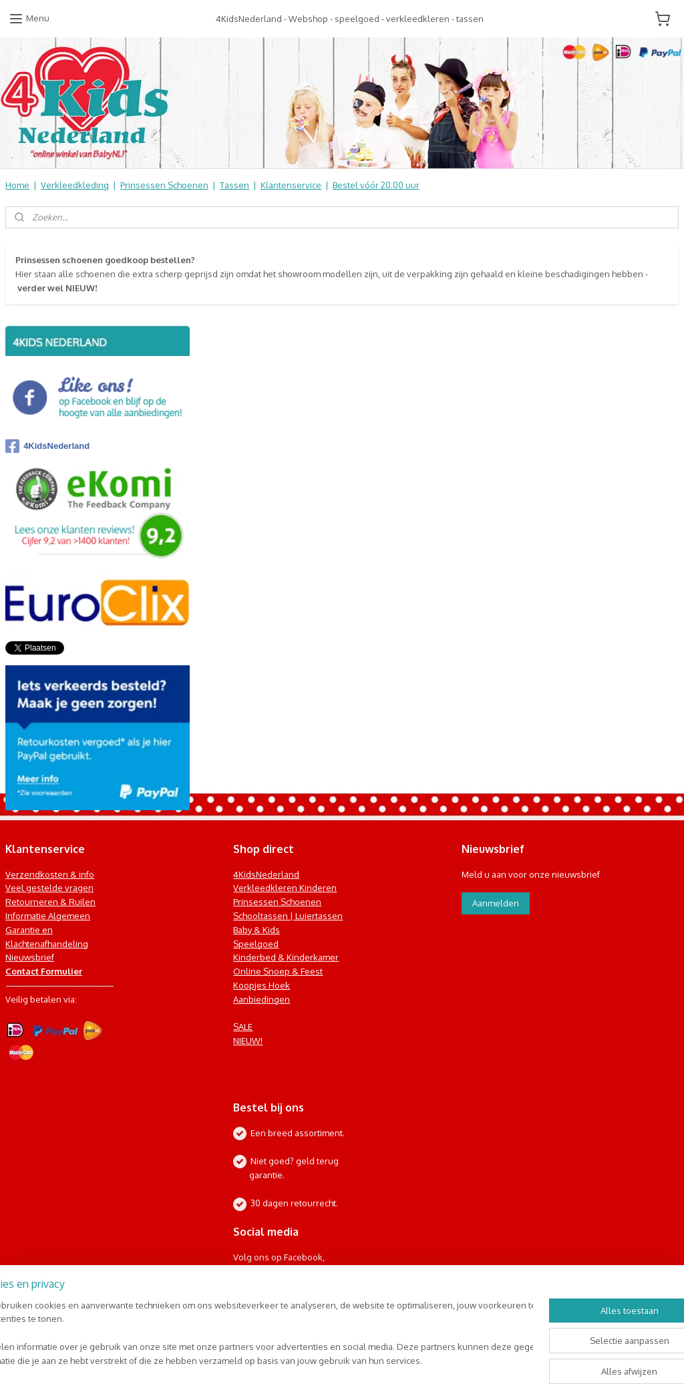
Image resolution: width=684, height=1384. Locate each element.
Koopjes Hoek (261, 985)
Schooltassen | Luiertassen (288, 915)
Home (17, 185)
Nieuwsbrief (29, 957)
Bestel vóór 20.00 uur (376, 185)
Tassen (234, 185)
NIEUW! (248, 1040)
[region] (254, 1334)
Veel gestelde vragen (49, 887)
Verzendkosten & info (49, 874)
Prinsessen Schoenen (164, 185)
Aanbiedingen (261, 999)
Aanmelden (495, 903)
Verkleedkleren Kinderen (285, 887)
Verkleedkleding (75, 185)
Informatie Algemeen (47, 915)
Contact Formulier (43, 971)
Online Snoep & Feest (278, 971)
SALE (242, 1026)
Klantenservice (291, 185)
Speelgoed (256, 943)
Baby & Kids (256, 929)
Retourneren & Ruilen (50, 901)
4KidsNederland (47, 446)
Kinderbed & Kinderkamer (286, 957)
